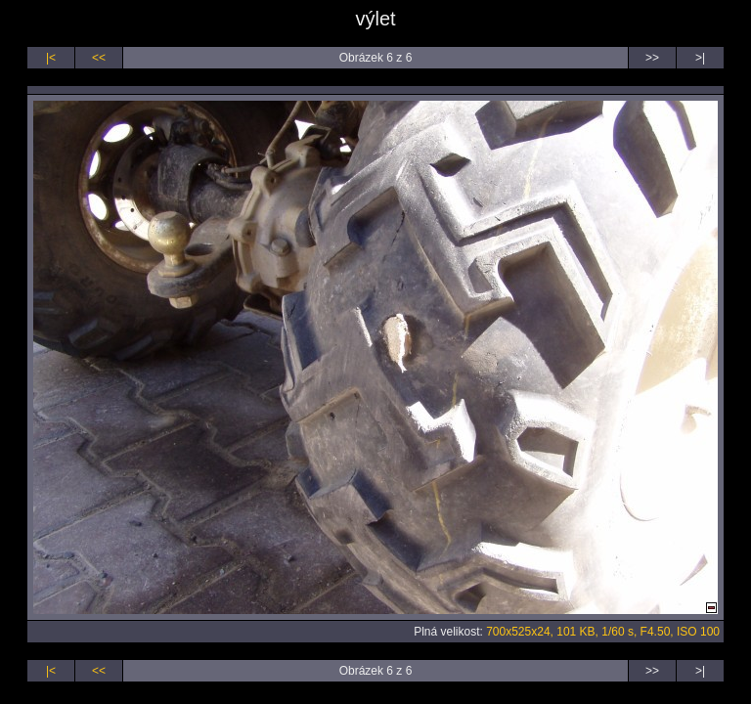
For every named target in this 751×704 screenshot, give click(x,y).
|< (51, 58)
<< (99, 58)
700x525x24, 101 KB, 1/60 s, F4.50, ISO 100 (603, 631)
